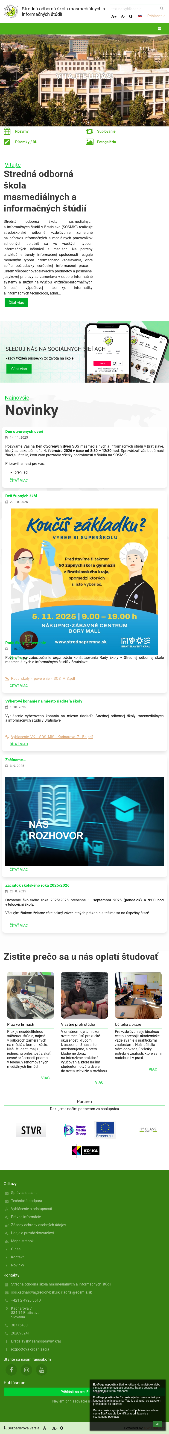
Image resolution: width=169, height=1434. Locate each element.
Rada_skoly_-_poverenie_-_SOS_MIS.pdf (40, 678)
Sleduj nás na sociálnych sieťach (56, 349)
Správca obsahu (24, 1193)
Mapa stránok (22, 1241)
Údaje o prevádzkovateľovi (32, 1233)
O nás (15, 1249)
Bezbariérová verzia (22, 1428)
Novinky (17, 1265)
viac (45, 1078)
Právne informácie (26, 1217)
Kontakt (17, 1257)
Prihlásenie (156, 16)
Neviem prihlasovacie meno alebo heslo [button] (84, 1401)
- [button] (123, 16)
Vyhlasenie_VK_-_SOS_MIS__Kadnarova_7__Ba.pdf (49, 737)
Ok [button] (157, 1423)
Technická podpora (26, 1201)
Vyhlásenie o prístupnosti (31, 1209)
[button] (140, 16)
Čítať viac (16, 302)
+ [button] (114, 16)
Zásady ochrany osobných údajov (38, 1225)
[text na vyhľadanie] (137, 9)
